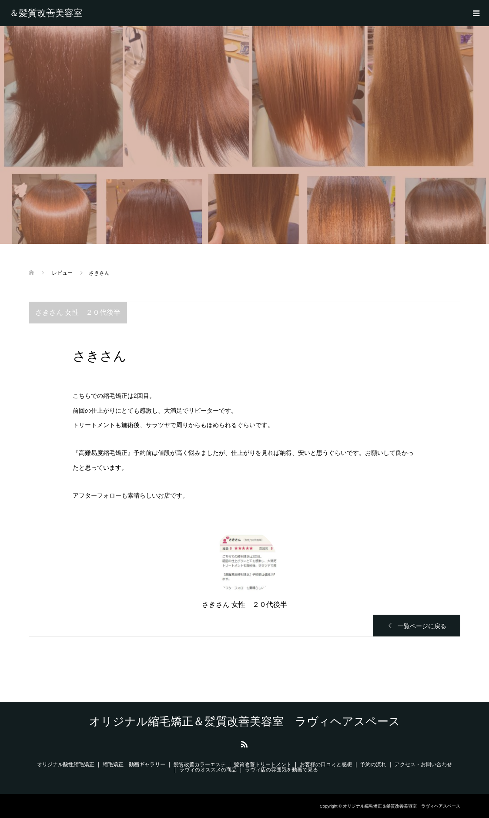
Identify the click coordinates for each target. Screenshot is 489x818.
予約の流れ (373, 764)
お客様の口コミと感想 (326, 764)
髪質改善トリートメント (262, 764)
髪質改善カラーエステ (200, 764)
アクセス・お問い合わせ (423, 764)
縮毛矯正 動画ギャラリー (134, 764)
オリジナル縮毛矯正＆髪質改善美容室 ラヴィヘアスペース (52, 13)
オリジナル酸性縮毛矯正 (65, 764)
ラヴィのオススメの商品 (208, 770)
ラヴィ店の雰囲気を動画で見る (281, 770)
